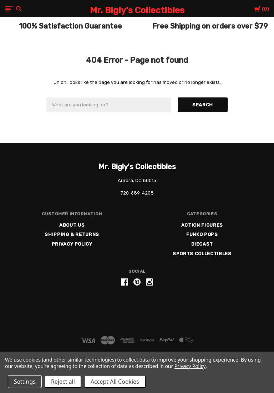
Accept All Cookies (115, 382)
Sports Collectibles (202, 253)
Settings (25, 382)
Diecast (202, 244)
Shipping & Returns (72, 234)
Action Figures (202, 225)
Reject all (63, 382)
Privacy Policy (72, 244)
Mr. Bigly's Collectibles (137, 166)
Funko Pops (202, 234)
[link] (137, 309)
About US (72, 225)
